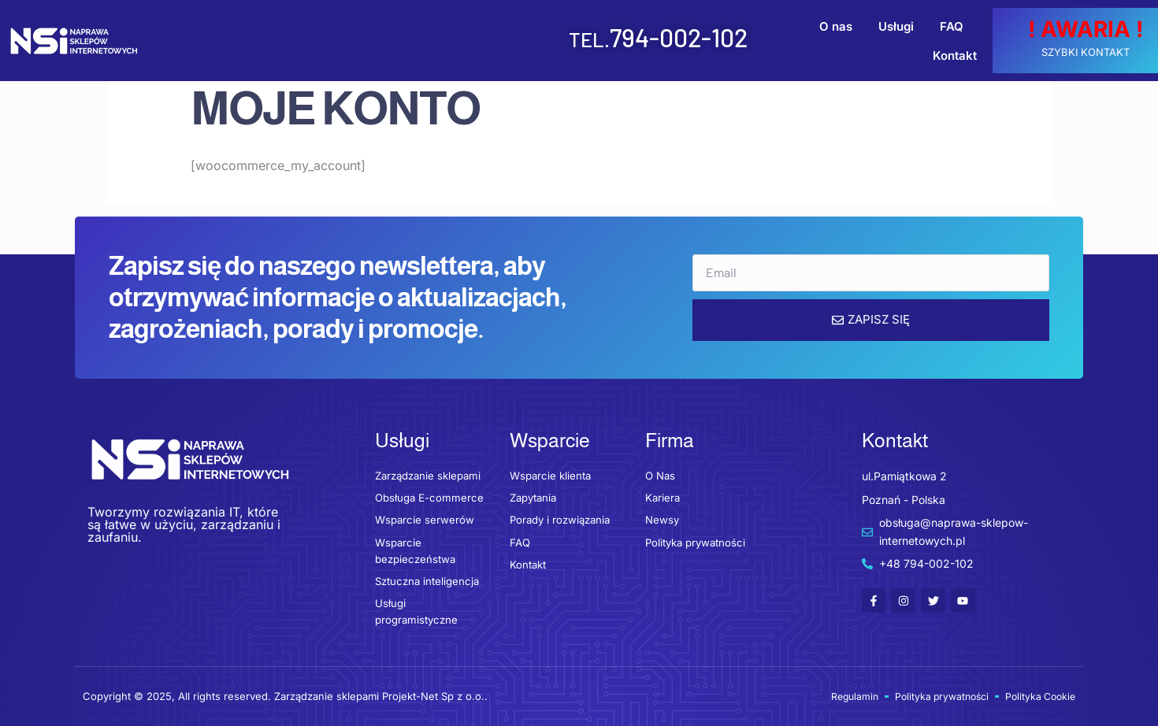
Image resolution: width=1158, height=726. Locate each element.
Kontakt (954, 40)
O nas (778, 40)
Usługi (838, 40)
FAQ (894, 40)
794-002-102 (559, 37)
